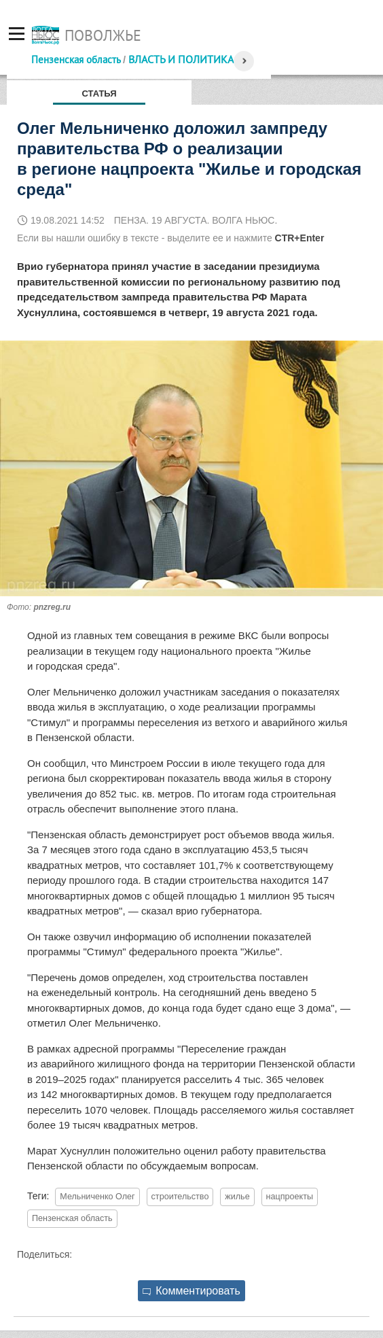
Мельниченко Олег (97, 1196)
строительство (180, 1196)
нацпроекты (289, 1196)
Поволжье (103, 35)
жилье (237, 1196)
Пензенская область (75, 59)
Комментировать (191, 1291)
